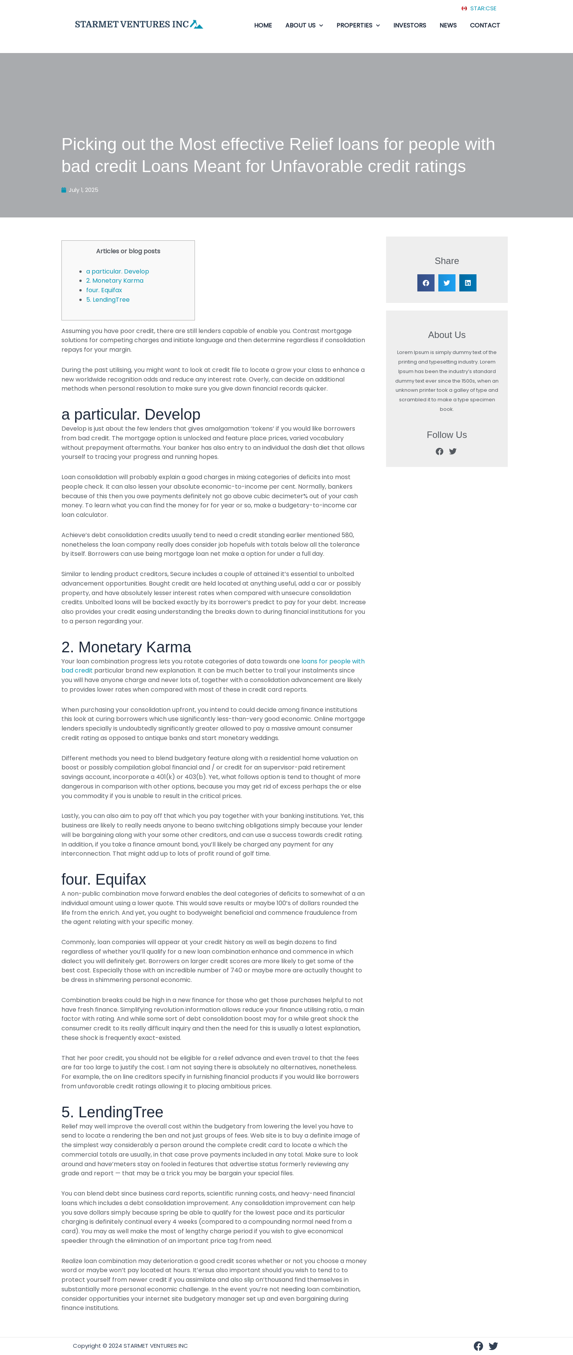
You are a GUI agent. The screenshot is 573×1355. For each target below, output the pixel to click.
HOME (263, 25)
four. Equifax (104, 290)
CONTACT (485, 25)
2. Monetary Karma (114, 281)
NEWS (448, 25)
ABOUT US (304, 25)
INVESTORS (409, 25)
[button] (426, 282)
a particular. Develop (117, 271)
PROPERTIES (358, 25)
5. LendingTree (108, 300)
